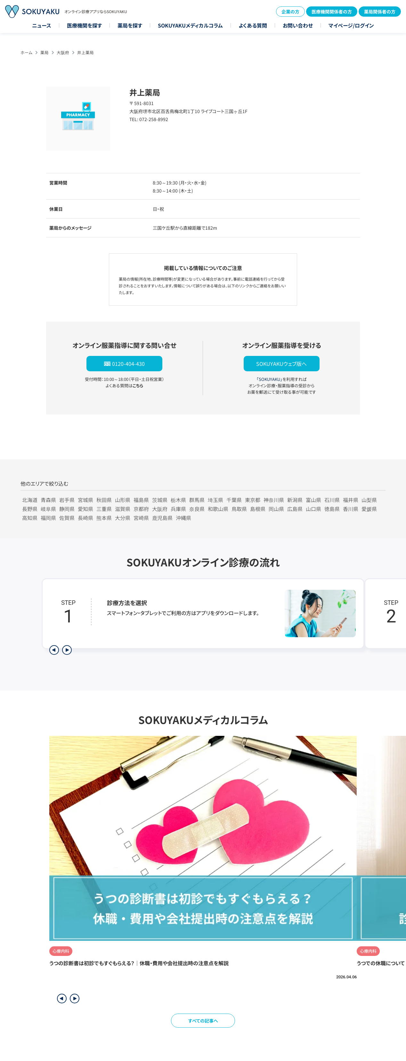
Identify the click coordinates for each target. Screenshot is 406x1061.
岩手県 (67, 500)
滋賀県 (122, 509)
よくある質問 (253, 25)
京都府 (141, 509)
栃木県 (178, 500)
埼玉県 (215, 500)
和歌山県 (218, 509)
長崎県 (85, 518)
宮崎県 (141, 518)
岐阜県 (48, 509)
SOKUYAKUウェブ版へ (281, 363)
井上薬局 (85, 52)
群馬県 (197, 500)
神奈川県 (274, 500)
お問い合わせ (298, 25)
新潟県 (295, 500)
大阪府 (63, 52)
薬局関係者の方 (379, 11)
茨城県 (159, 500)
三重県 (104, 509)
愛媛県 (369, 509)
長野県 (29, 509)
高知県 (29, 518)
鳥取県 (239, 509)
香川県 (350, 509)
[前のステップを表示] (54, 650)
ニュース (41, 25)
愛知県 (85, 509)
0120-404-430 (128, 363)
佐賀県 (67, 518)
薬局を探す (130, 25)
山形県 (122, 500)
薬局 (44, 52)
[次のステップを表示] (67, 650)
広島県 (295, 509)
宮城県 (85, 500)
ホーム (26, 52)
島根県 (257, 509)
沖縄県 (183, 518)
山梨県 (369, 500)
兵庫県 (178, 509)
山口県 (313, 509)
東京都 (252, 500)
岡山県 (276, 509)
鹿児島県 (162, 518)
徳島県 (332, 509)
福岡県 (48, 518)
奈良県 (197, 509)
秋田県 (104, 500)
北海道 (29, 500)
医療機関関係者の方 (332, 11)
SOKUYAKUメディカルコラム (190, 25)
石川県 (332, 500)
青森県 (48, 500)
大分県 (122, 518)
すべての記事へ (203, 1020)
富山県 (313, 500)
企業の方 (290, 11)
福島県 (141, 500)
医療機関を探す (84, 25)
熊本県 (104, 518)
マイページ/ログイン (351, 25)
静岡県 (67, 509)
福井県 (350, 500)
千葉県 (234, 500)
